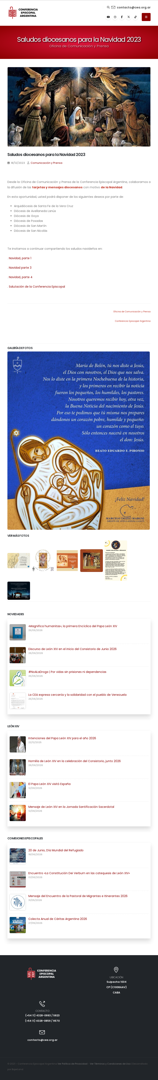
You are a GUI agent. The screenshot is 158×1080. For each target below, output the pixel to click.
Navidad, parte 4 (21, 277)
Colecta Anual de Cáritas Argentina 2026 (57, 919)
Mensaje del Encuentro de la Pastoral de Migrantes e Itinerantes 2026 (78, 896)
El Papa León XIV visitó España (49, 784)
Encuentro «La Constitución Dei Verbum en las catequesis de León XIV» (79, 873)
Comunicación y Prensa (46, 163)
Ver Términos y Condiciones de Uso (111, 1063)
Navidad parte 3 (20, 268)
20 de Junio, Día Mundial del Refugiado (56, 850)
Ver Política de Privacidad (73, 1063)
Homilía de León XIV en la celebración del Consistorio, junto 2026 (74, 761)
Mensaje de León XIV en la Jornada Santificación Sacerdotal (71, 807)
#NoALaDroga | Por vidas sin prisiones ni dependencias (67, 672)
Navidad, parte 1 (20, 258)
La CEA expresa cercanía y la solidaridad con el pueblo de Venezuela (77, 695)
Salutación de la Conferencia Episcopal (37, 287)
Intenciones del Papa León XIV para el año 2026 (62, 738)
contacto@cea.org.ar (134, 7)
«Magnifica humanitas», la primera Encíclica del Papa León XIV (72, 626)
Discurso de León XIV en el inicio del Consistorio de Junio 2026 (72, 649)
